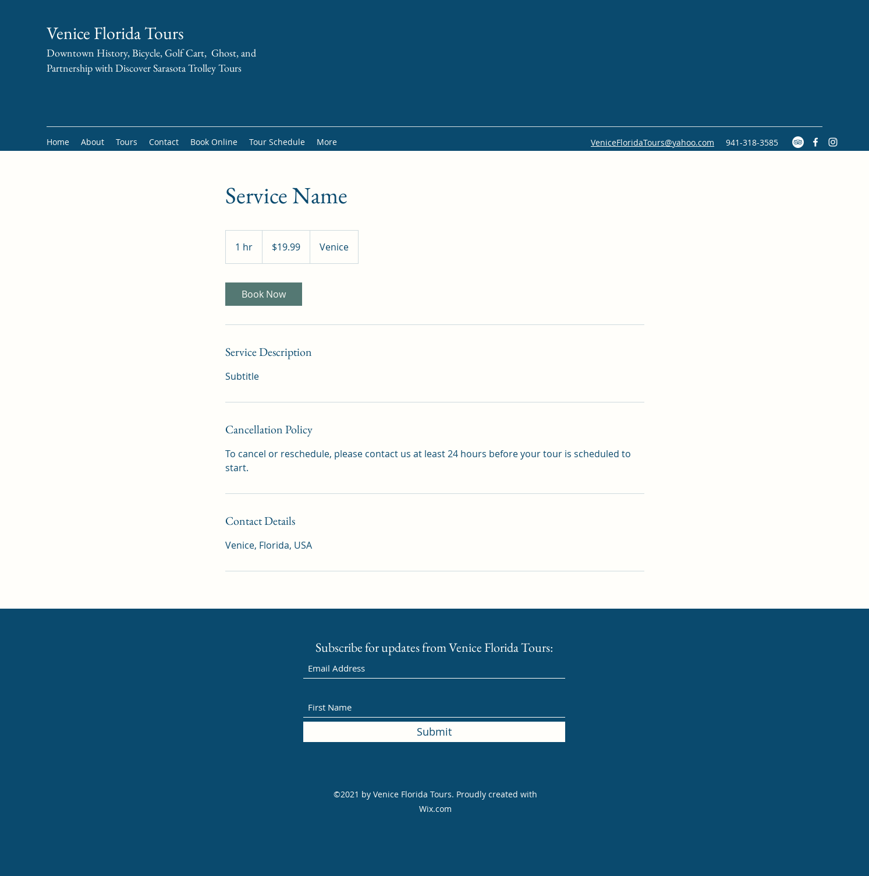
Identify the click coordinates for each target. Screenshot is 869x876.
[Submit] (434, 732)
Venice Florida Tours (115, 33)
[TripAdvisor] (798, 142)
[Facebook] (815, 142)
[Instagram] (833, 142)
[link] (263, 294)
